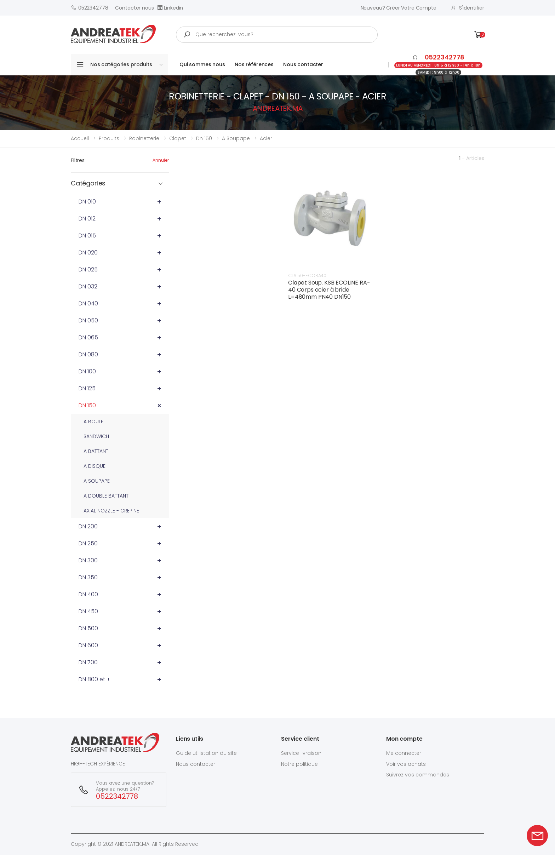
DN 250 (88, 543)
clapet (177, 138)
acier (266, 138)
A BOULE (93, 421)
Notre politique (299, 764)
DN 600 (88, 645)
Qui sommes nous (202, 64)
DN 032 (88, 286)
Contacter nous (134, 7)
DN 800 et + (94, 679)
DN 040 (88, 303)
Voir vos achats (406, 764)
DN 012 (87, 218)
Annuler (161, 160)
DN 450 (88, 611)
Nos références (254, 64)
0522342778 (89, 8)
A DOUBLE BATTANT (106, 495)
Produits (109, 138)
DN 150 (87, 405)
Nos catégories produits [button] (126, 64)
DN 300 (88, 560)
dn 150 (204, 138)
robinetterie (144, 138)
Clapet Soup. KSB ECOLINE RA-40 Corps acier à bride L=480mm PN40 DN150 (329, 290)
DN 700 (88, 662)
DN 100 (87, 371)
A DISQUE (94, 466)
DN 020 (88, 252)
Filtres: (78, 160)
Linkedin (170, 8)
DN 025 (88, 269)
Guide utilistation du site (206, 753)
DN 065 (88, 337)
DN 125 (87, 388)
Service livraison (301, 753)
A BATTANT (96, 451)
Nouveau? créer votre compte (398, 7)
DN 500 (88, 628)
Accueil (80, 138)
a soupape (236, 138)
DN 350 (88, 577)
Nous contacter (303, 64)
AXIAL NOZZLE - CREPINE (111, 510)
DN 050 (88, 320)
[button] (478, 34)
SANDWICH (96, 436)
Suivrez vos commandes (417, 774)
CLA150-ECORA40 (307, 275)
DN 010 (87, 201)
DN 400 (88, 594)
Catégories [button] (88, 183)
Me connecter (403, 753)
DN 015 (87, 235)
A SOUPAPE (97, 480)
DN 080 (88, 354)
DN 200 (88, 526)
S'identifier (467, 7)
